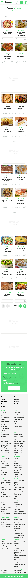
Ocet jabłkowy (17, 521)
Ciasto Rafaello (5, 465)
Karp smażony (17, 489)
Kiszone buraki (17, 528)
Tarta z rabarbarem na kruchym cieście (21, 272)
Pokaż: (14, 11)
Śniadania (17, 397)
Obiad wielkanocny (6, 482)
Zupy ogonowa (5, 434)
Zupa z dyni (4, 436)
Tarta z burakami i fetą (20, 572)
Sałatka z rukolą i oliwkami (21, 108)
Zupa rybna (17, 484)
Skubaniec (3, 474)
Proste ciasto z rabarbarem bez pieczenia (7, 179)
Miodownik (4, 472)
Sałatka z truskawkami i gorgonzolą (7, 250)
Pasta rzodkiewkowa (19, 511)
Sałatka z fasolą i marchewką (7, 201)
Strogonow (4, 545)
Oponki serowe (5, 506)
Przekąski (17, 401)
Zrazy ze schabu (18, 426)
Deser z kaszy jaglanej (20, 178)
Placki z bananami (6, 428)
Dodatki (21, 53)
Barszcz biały (4, 441)
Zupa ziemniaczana (6, 443)
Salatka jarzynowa (19, 443)
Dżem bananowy (18, 533)
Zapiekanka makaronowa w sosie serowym (19, 546)
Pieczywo (4, 401)
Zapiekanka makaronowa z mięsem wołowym (20, 555)
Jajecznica (3, 412)
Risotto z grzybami (18, 465)
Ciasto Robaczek (21, 130)
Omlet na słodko (5, 414)
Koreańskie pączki (5, 513)
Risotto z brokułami (19, 467)
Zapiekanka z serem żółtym (20, 249)
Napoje (3, 399)
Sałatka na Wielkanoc (19, 447)
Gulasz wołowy (5, 546)
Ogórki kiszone (17, 522)
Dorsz (15, 421)
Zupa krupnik (4, 438)
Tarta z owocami (5, 519)
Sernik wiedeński (18, 515)
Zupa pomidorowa (5, 450)
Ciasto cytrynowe (7, 130)
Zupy (2, 404)
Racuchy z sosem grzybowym (20, 202)
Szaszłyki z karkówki (20, 294)
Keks (15, 498)
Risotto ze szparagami (19, 469)
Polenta (16, 476)
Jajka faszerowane (6, 480)
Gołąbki (16, 458)
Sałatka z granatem (19, 450)
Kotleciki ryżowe (18, 474)
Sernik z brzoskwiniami (20, 513)
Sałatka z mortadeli (19, 448)
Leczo (2, 541)
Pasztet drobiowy (5, 484)
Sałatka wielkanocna (6, 496)
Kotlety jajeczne (18, 570)
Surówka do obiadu (19, 434)
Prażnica (3, 430)
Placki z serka (4, 423)
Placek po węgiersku (6, 543)
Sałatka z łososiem (19, 439)
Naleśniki (3, 419)
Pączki (2, 502)
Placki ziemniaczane (19, 417)
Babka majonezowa (6, 522)
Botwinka (16, 502)
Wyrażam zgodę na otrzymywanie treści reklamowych (13, 377)
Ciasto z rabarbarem (7, 107)
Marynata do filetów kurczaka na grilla (21, 34)
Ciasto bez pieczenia (6, 469)
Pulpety (16, 414)
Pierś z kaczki (17, 412)
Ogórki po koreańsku (19, 535)
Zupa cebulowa (5, 452)
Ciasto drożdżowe (5, 460)
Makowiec (3, 467)
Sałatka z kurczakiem (19, 441)
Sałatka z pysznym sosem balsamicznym (7, 272)
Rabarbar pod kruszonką (7, 32)
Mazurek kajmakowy (6, 521)
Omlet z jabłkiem (5, 421)
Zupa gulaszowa (5, 447)
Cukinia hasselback (20, 55)
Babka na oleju (5, 463)
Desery (7, 30)
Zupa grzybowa (18, 485)
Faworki (3, 504)
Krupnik (16, 460)
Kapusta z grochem (19, 487)
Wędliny (3, 406)
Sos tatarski (4, 494)
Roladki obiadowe (7, 294)
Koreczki (3, 511)
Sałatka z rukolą (18, 445)
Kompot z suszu (18, 494)
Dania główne (20, 30)
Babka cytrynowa (5, 491)
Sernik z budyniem (5, 458)
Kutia (15, 496)
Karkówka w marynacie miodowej (7, 56)
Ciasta (7, 105)
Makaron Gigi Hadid (19, 559)
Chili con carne (5, 548)
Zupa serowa (4, 445)
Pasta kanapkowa (5, 417)
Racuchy (3, 416)
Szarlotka (3, 462)
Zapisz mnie (14, 388)
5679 (15, 306)
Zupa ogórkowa (5, 448)
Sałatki (21, 105)
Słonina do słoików (19, 537)
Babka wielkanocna (6, 489)
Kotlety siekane (18, 419)
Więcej (15, 383)
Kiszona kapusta (18, 519)
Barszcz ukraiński (5, 439)
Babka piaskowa (5, 493)
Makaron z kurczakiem (19, 416)
